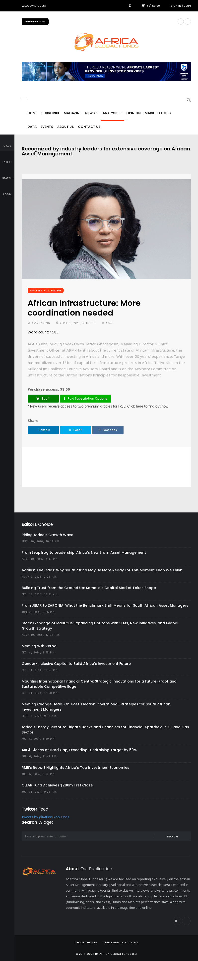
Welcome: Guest (34, 6)
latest (7, 159)
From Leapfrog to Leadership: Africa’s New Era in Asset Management (84, 552)
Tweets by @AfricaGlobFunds (45, 817)
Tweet (75, 430)
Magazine (72, 113)
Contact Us (89, 126)
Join (187, 6)
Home (32, 113)
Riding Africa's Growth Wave (47, 534)
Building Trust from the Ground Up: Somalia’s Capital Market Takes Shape (89, 587)
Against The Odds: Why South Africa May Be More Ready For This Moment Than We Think (102, 570)
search (7, 174)
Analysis (112, 113)
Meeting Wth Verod (39, 645)
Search (172, 836)
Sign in (176, 6)
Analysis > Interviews (45, 290)
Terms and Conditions (120, 942)
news (7, 142)
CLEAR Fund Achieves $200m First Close (57, 785)
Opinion (133, 113)
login (7, 190)
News (91, 113)
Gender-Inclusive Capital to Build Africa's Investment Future (76, 663)
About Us (65, 126)
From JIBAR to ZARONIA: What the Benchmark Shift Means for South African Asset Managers (105, 605)
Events (47, 126)
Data (32, 126)
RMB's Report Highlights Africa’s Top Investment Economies (75, 767)
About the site (85, 942)
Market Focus (158, 113)
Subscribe (50, 113)
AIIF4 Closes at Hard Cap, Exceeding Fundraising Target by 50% (79, 749)
